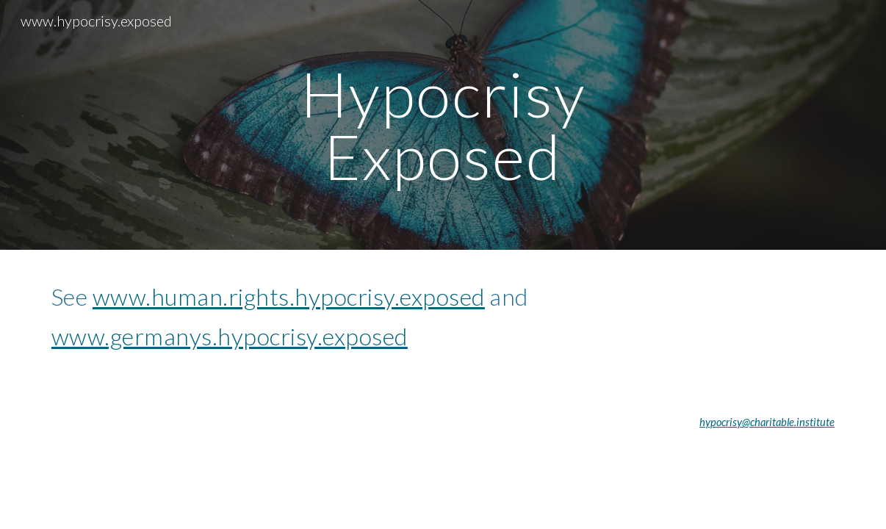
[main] (443, 125)
